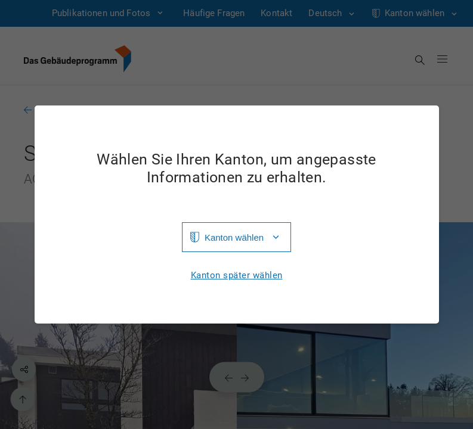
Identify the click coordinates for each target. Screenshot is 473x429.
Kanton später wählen (237, 275)
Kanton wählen (234, 237)
